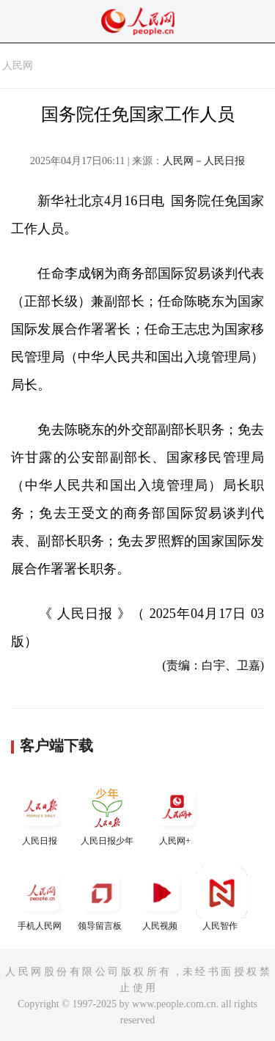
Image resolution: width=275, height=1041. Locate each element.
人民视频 (161, 899)
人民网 (17, 65)
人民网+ (176, 814)
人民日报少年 (107, 814)
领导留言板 (101, 899)
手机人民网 (41, 899)
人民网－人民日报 (204, 160)
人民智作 (221, 899)
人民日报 (41, 814)
